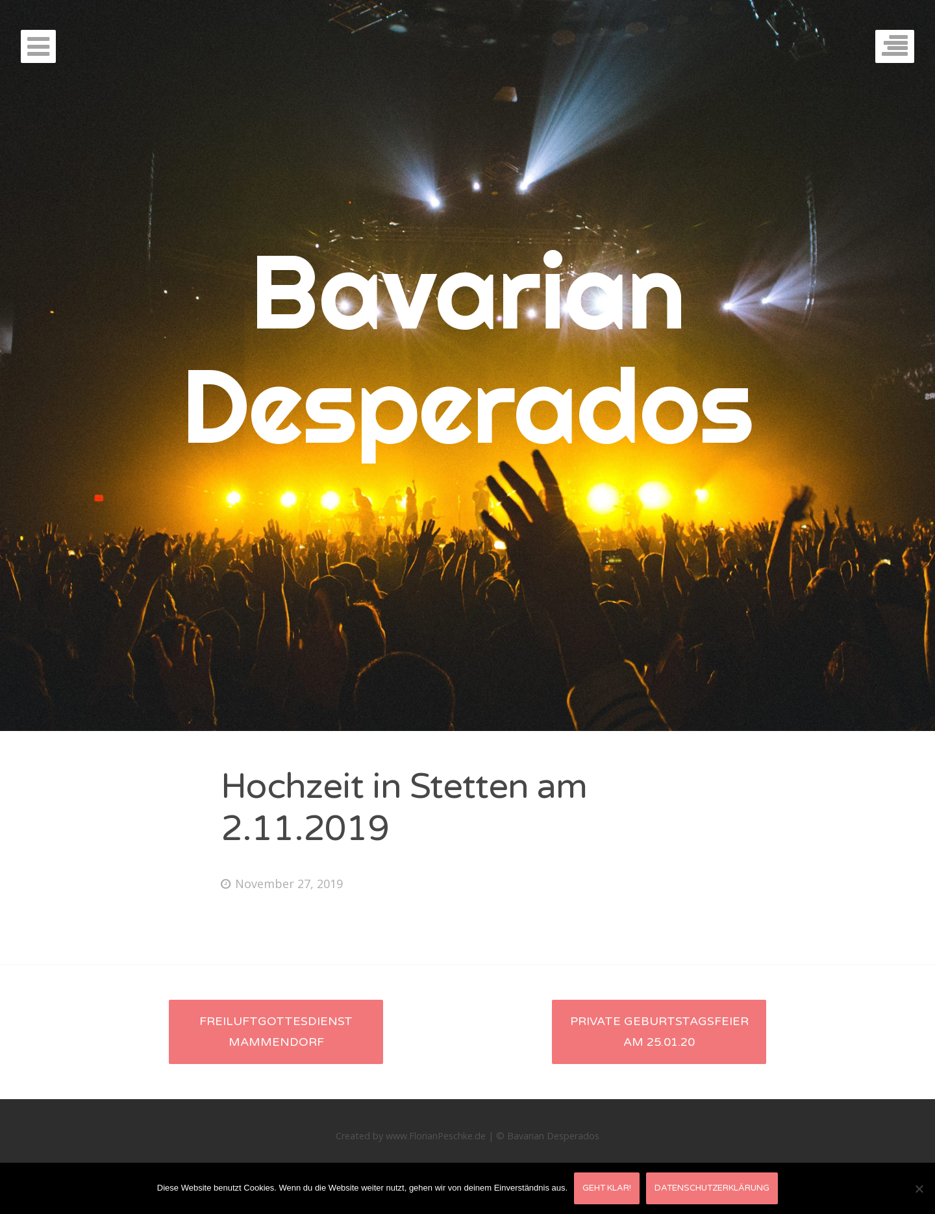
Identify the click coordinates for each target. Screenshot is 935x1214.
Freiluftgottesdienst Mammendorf (276, 1031)
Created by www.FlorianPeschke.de (411, 1136)
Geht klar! (606, 1188)
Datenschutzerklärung (711, 1188)
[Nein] (918, 1188)
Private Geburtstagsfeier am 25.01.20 (659, 1031)
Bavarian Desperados (467, 347)
